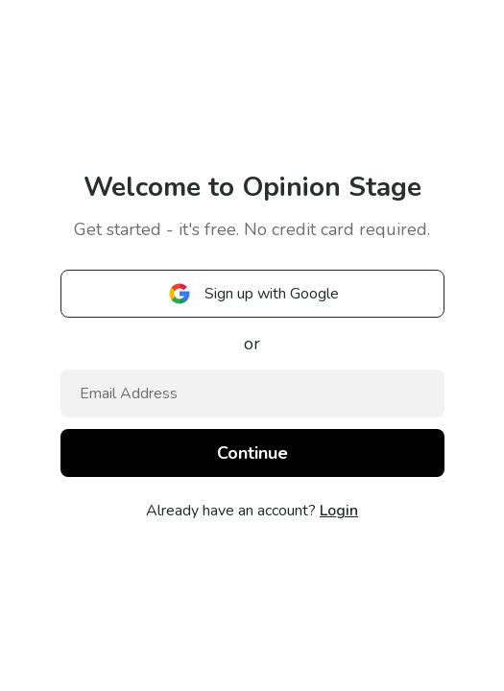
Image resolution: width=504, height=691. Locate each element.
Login (339, 510)
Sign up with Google (252, 293)
